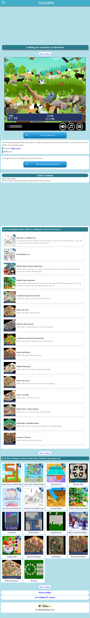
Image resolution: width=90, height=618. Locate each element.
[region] (45, 25)
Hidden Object (16, 148)
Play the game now (48, 135)
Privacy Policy (45, 592)
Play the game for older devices (48, 164)
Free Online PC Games (45, 597)
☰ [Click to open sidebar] (3, 2)
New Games (45, 54)
